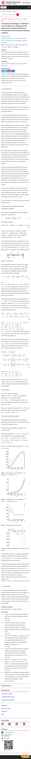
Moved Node (4, 65)
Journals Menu (6, 686)
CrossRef (7, 620)
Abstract (3, 50)
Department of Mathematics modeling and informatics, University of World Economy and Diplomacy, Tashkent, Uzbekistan (14, 40)
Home (4, 11)
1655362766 (7, 738)
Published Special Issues (8, 696)
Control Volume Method (21, 63)
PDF (17, 44)
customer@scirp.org (9, 732)
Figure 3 (5, 408)
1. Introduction (6, 89)
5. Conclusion (6, 586)
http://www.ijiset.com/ (10, 681)
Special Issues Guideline (8, 700)
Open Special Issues (7, 693)
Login (3, 7)
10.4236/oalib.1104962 (9, 44)
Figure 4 (3, 430)
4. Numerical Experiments (10, 416)
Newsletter (4, 705)
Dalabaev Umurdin (5, 36)
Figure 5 (16, 568)
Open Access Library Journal (8, 19)
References (4, 612)
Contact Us (4, 711)
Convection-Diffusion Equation (8, 63)
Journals (9, 11)
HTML (20, 44)
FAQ (3, 714)
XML (24, 44)
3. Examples (5, 390)
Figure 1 (24, 247)
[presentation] (14, 214)
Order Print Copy (6, 708)
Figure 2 (5, 393)
